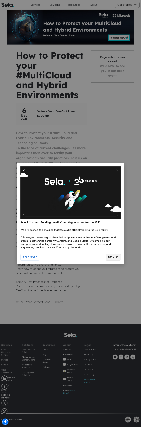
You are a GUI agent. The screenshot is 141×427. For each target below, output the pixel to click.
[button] (5, 421)
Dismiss (113, 257)
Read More (30, 257)
